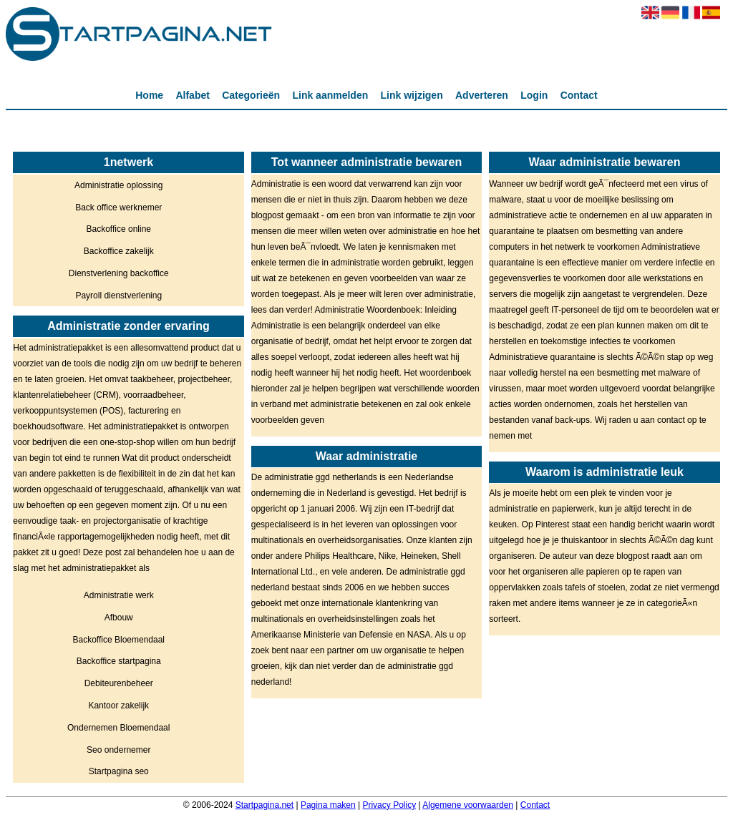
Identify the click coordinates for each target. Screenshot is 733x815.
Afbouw (119, 618)
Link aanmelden (330, 95)
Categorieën (251, 95)
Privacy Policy (389, 805)
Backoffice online (118, 229)
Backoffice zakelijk (119, 251)
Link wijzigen (412, 95)
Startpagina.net (264, 805)
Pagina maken (328, 805)
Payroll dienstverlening (118, 296)
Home (149, 95)
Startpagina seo (119, 771)
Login (534, 95)
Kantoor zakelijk (118, 706)
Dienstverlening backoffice (119, 273)
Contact (579, 95)
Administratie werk (119, 595)
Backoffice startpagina (119, 661)
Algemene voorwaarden (467, 805)
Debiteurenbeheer (118, 683)
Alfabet (192, 95)
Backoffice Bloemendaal (118, 640)
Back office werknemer (118, 207)
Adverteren (481, 95)
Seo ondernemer (118, 750)
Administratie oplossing (118, 185)
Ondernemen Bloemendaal (118, 728)
